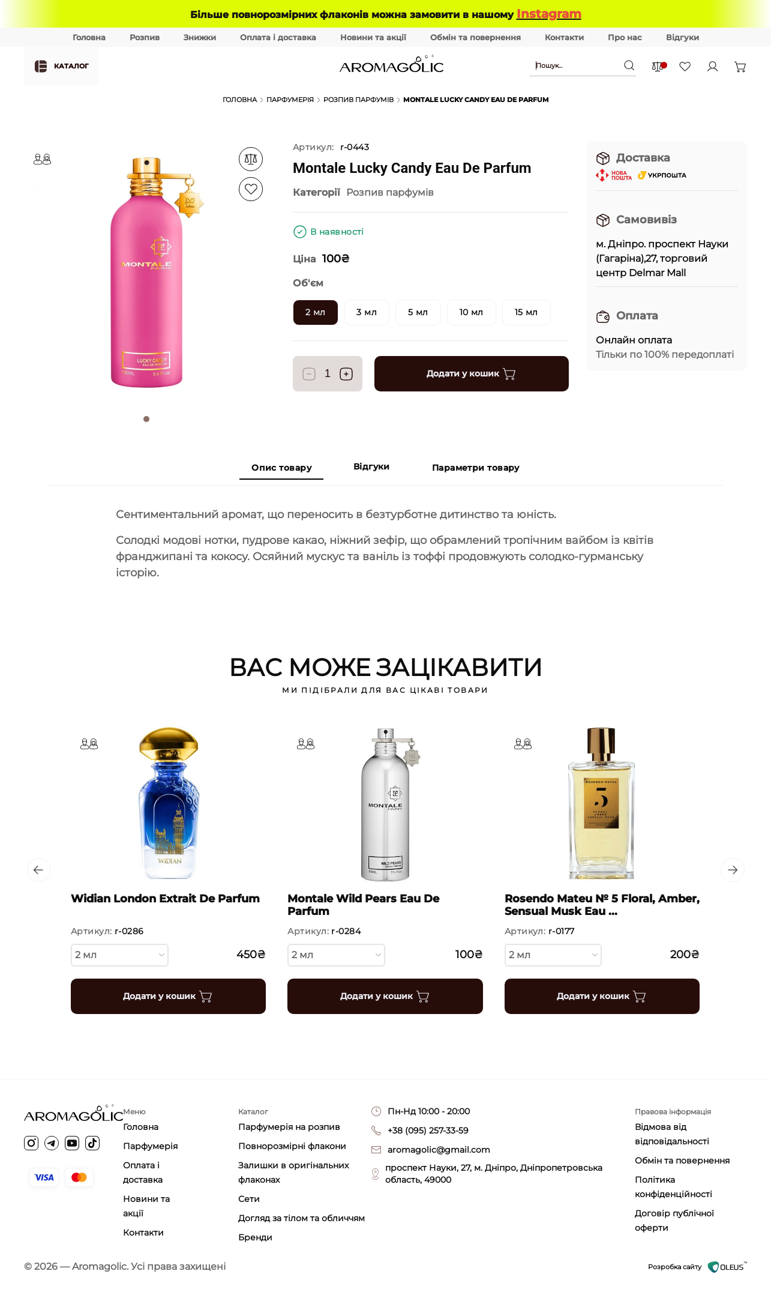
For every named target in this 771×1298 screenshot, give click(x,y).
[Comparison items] (657, 66)
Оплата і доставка (278, 37)
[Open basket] (740, 66)
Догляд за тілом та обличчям (301, 1218)
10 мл (472, 312)
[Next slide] (732, 870)
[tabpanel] (146, 272)
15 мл (527, 312)
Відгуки (682, 37)
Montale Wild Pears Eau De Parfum (364, 905)
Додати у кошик (472, 373)
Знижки (200, 37)
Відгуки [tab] (371, 467)
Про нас (625, 37)
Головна (89, 37)
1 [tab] (146, 419)
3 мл (367, 312)
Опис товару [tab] (281, 467)
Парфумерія (290, 99)
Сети (249, 1199)
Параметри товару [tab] (476, 467)
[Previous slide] (38, 870)
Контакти (564, 37)
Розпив (145, 37)
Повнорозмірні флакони (292, 1146)
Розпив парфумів (358, 99)
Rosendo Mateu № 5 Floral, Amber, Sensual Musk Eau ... (602, 905)
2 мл (119, 954)
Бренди (255, 1237)
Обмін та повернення (475, 37)
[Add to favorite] (251, 159)
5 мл (419, 312)
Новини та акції (373, 37)
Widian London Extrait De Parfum (165, 898)
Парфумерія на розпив (289, 1126)
